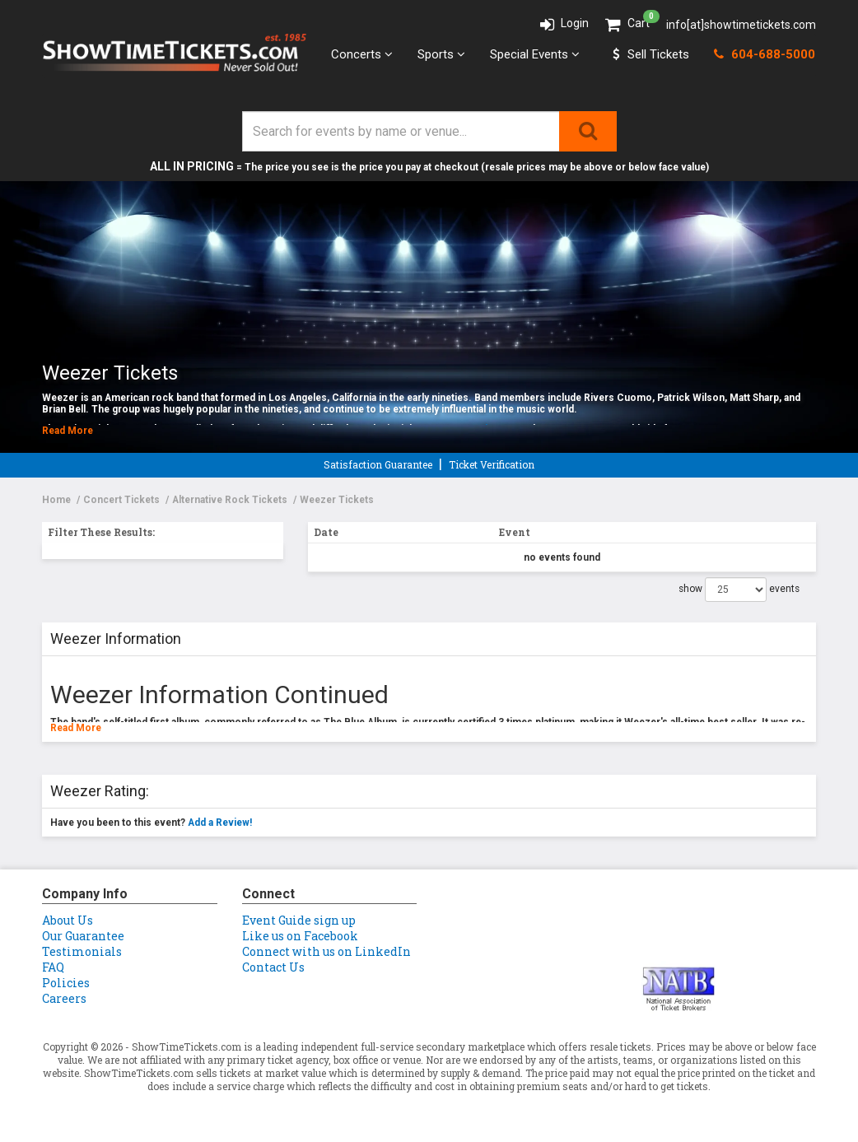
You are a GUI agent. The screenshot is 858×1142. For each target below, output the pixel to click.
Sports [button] (441, 54)
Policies (66, 983)
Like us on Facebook (300, 936)
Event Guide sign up (299, 920)
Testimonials (82, 951)
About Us (67, 920)
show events (739, 589)
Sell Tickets (651, 54)
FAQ (53, 967)
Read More (67, 430)
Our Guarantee (83, 936)
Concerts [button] (362, 54)
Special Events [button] (535, 54)
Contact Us (273, 967)
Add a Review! (220, 822)
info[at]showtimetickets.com (741, 24)
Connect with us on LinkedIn (326, 951)
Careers (64, 998)
